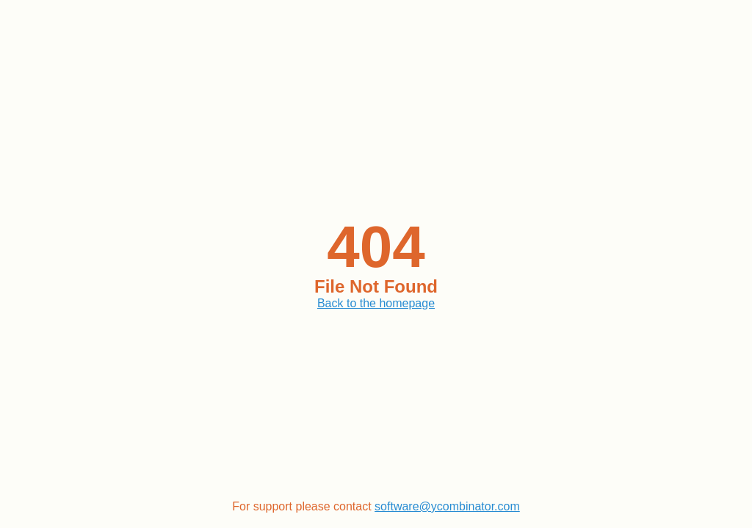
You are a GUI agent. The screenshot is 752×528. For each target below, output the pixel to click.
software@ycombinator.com (447, 506)
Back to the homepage (376, 303)
